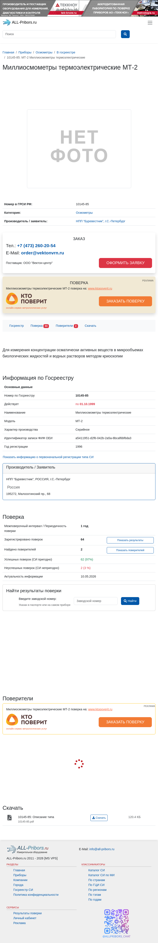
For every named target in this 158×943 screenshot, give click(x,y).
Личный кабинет (24, 918)
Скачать (90, 325)
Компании (20, 880)
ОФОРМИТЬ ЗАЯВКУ (125, 263)
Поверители (67, 326)
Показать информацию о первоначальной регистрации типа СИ (48, 457)
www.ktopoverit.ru (100, 288)
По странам (96, 880)
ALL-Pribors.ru (20, 22)
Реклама (19, 923)
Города (18, 885)
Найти (130, 601)
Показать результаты (130, 540)
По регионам (97, 889)
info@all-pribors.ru (101, 849)
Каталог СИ (96, 870)
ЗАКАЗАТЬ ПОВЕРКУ (125, 301)
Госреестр (16, 325)
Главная (19, 870)
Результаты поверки (27, 913)
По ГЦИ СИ (96, 885)
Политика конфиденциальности (35, 894)
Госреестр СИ (23, 889)
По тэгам (94, 894)
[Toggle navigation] (150, 22)
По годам (94, 899)
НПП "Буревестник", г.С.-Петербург (100, 221)
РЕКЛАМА (148, 280)
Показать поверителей (130, 550)
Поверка (40, 326)
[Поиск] (59, 34)
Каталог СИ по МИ (101, 875)
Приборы (19, 875)
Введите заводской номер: (37, 598)
